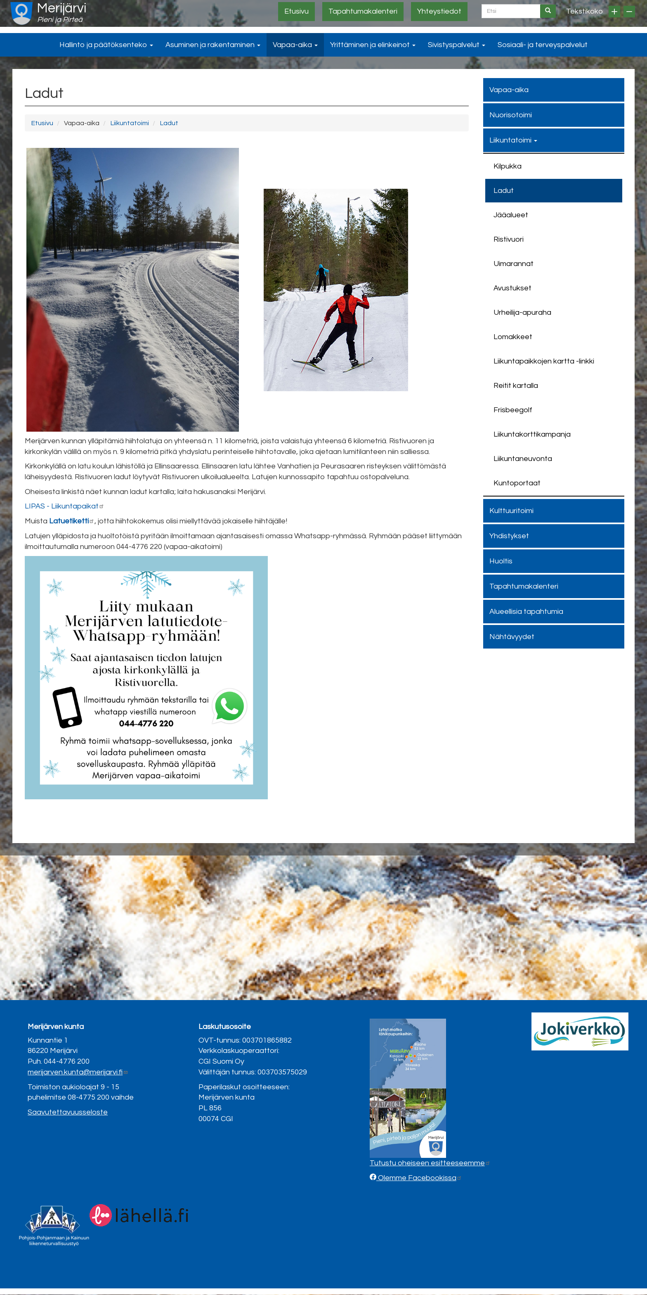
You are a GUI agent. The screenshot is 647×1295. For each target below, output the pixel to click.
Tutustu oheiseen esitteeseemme (430, 1163)
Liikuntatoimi (129, 123)
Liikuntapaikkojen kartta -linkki (544, 361)
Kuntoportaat (517, 483)
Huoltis (500, 561)
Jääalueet (511, 215)
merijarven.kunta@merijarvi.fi (78, 1072)
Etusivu (296, 11)
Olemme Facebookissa (419, 1178)
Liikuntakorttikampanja (532, 434)
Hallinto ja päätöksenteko (106, 45)
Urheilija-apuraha (522, 312)
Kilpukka (508, 166)
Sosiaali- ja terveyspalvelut (543, 45)
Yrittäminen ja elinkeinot (373, 45)
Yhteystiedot (439, 11)
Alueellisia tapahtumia (526, 611)
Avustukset (512, 288)
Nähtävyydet (511, 637)
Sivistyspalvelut (456, 45)
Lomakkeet (513, 337)
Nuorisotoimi (510, 115)
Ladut (169, 123)
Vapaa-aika (295, 45)
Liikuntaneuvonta (523, 459)
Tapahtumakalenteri (362, 11)
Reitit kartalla (516, 386)
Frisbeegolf (513, 410)
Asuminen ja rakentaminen (212, 45)
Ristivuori (509, 239)
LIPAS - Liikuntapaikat (64, 506)
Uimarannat (514, 264)
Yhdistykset (509, 536)
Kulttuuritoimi (511, 511)
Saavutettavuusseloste (68, 1112)
